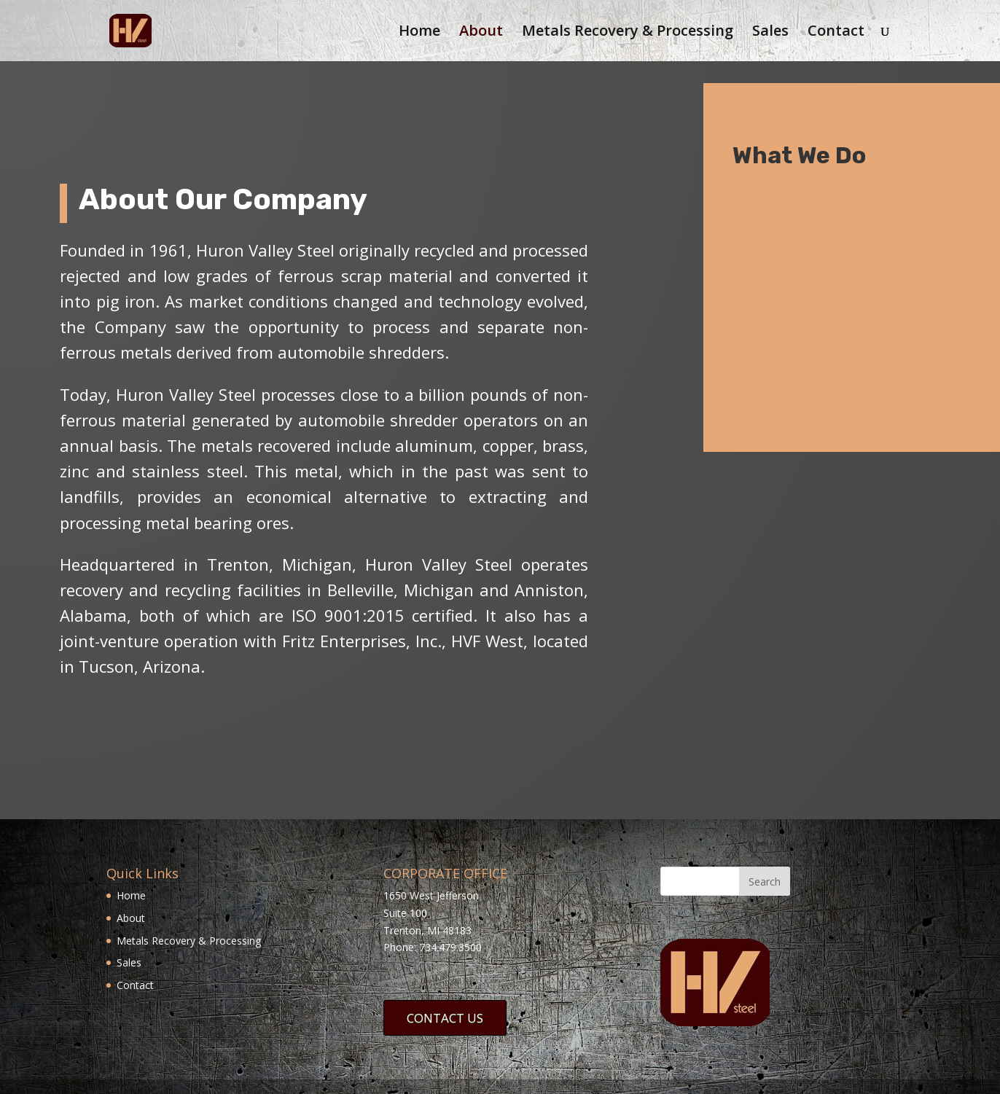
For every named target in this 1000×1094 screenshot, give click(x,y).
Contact (836, 33)
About (481, 33)
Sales (770, 33)
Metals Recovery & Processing (627, 33)
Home (419, 33)
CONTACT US (445, 1017)
